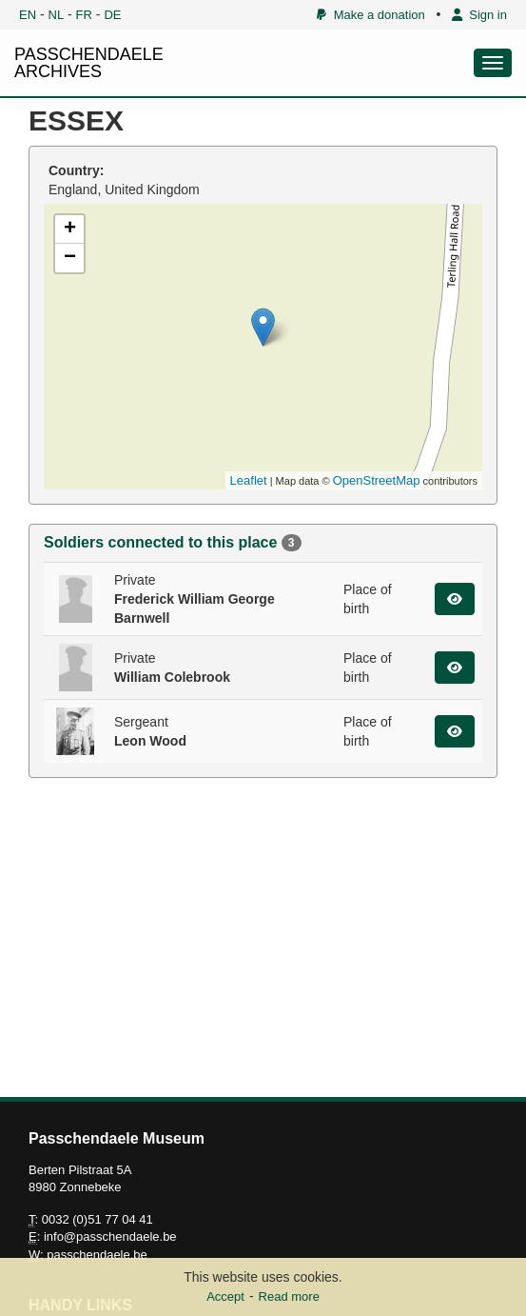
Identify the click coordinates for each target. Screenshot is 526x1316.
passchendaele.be (97, 1254)
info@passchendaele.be (110, 1236)
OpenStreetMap (376, 480)
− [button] (70, 258)
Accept (225, 1296)
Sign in (479, 15)
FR (84, 15)
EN (27, 15)
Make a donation (370, 15)
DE (112, 15)
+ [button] (70, 229)
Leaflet (248, 480)
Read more (289, 1296)
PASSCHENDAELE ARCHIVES (89, 63)
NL (57, 15)
